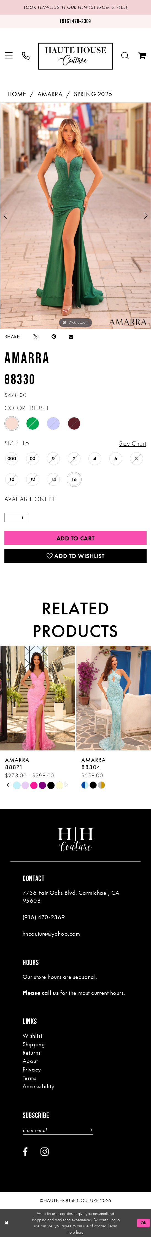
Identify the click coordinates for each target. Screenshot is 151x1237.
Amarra (50, 94)
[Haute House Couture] (75, 56)
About (30, 1061)
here (79, 1232)
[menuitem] (8, 56)
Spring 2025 (93, 94)
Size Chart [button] (132, 443)
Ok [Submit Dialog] (144, 1223)
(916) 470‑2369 (44, 917)
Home (16, 94)
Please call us (41, 993)
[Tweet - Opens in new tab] (36, 336)
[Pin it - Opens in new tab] (54, 336)
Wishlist (32, 1036)
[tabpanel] (75, 216)
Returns (32, 1053)
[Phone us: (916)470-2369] (75, 21)
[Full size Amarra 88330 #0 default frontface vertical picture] (75, 216)
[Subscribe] (90, 1130)
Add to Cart (75, 538)
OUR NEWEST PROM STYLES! (97, 7)
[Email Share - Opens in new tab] (71, 337)
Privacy (32, 1069)
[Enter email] (58, 1130)
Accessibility (39, 1086)
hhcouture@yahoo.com (51, 934)
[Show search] (125, 56)
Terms (30, 1078)
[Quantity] (16, 517)
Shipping (34, 1044)
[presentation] (37, 698)
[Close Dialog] (6, 1223)
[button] (8, 56)
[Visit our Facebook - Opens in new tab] (25, 1152)
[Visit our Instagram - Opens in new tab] (45, 1151)
